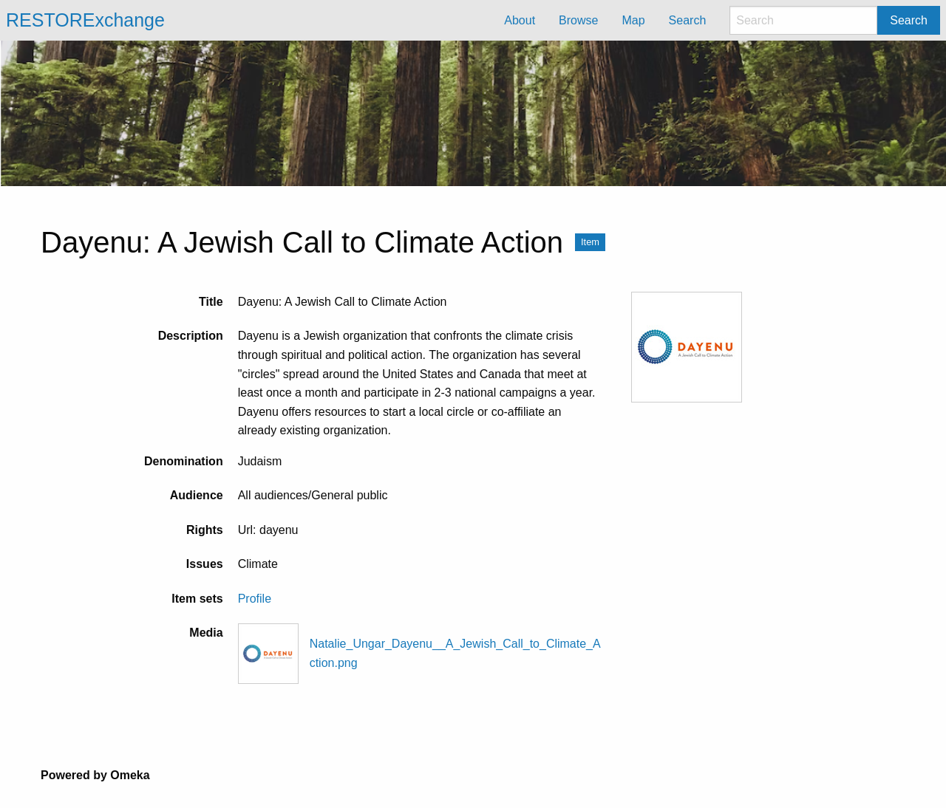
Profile (254, 598)
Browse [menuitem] (578, 20)
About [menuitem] (519, 20)
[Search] (803, 20)
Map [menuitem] (633, 20)
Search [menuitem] (688, 20)
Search (909, 20)
